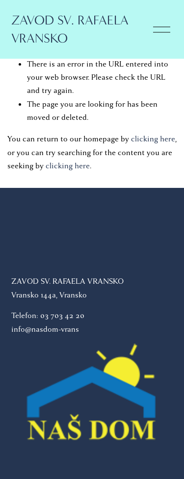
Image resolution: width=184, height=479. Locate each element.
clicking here (153, 139)
